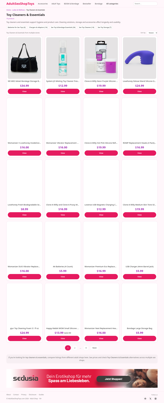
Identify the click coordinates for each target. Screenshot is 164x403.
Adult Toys (56, 3)
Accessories (43, 3)
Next (94, 348)
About (8, 395)
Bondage (98, 3)
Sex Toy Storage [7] (104, 27)
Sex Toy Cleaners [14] (86, 27)
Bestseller (87, 3)
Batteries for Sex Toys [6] (16, 27)
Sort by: (143, 33)
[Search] (145, 4)
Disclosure (32, 395)
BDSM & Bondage (71, 3)
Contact (16, 395)
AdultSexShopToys (20, 3)
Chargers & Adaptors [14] (38, 27)
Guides (41, 395)
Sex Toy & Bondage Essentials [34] (63, 27)
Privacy (23, 395)
